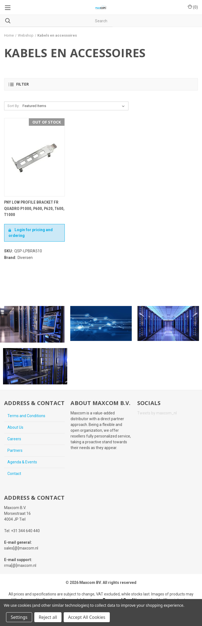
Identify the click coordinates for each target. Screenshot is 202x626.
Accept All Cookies (86, 617)
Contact (14, 473)
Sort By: (13, 106)
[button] (101, 84)
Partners (15, 450)
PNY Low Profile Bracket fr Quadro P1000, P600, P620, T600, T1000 (34, 208)
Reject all (48, 617)
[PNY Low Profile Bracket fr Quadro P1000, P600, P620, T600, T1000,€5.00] (34, 157)
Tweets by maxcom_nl (157, 413)
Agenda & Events (22, 462)
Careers (14, 439)
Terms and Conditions (26, 416)
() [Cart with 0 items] (193, 6)
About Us (15, 427)
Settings (19, 617)
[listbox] (75, 106)
